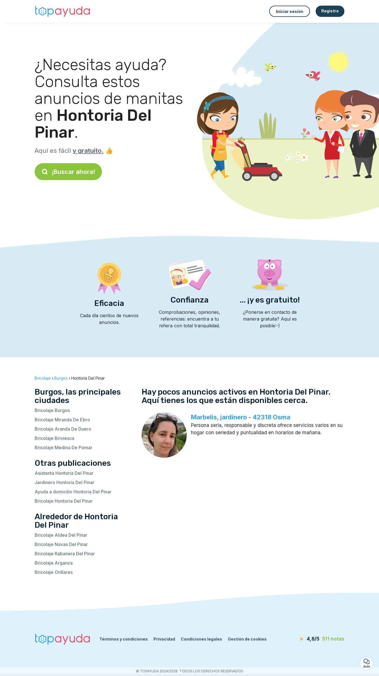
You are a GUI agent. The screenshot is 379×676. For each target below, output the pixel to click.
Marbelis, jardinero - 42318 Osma (240, 417)
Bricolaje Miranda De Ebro (62, 419)
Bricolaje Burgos (52, 410)
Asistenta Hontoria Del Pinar (64, 473)
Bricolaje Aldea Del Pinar (61, 535)
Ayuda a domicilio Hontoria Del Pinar (73, 491)
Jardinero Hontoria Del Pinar (64, 482)
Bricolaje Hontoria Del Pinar (64, 501)
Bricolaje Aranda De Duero (63, 429)
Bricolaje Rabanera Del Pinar (65, 553)
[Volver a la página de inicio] (63, 11)
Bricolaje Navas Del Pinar (61, 544)
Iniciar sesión (289, 11)
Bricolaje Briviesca (54, 438)
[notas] (312, 639)
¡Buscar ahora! (68, 171)
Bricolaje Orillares (54, 572)
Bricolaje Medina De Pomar (63, 447)
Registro (330, 10)
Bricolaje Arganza (54, 563)
